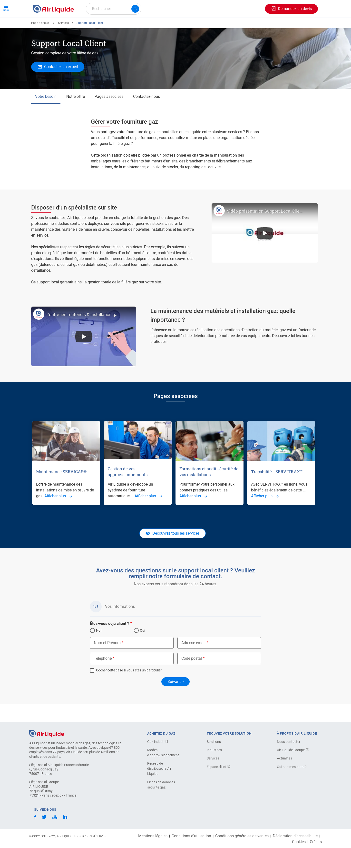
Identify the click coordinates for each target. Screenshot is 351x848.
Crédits (316, 842)
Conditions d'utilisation (191, 836)
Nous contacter (288, 742)
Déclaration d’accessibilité (295, 836)
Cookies (299, 842)
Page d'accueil (40, 40)
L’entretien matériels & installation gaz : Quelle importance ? (84, 332)
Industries (179, 26)
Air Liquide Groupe (293, 750)
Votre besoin (46, 114)
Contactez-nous (146, 114)
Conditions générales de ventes (242, 836)
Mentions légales (152, 836)
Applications (153, 26)
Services (63, 40)
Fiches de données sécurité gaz (161, 784)
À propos (203, 26)
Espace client (219, 767)
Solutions (214, 742)
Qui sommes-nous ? (292, 767)
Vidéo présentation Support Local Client (265, 228)
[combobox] (113, 9)
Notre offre (75, 114)
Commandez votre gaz (54, 26)
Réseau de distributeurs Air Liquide (159, 768)
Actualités (284, 758)
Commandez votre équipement (108, 26)
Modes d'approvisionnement (163, 752)
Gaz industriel (157, 742)
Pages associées (109, 114)
